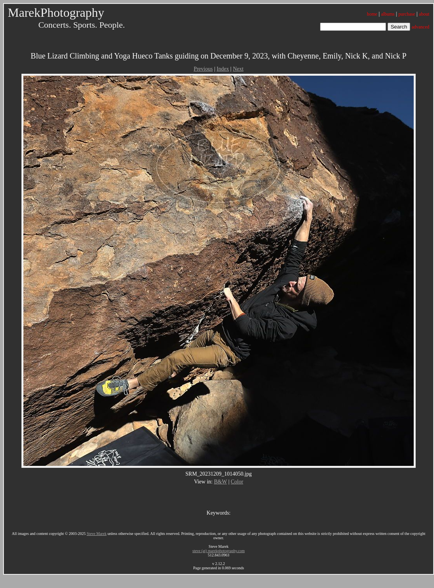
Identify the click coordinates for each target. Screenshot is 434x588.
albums (388, 14)
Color (237, 482)
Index (223, 69)
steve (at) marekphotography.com (218, 551)
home (372, 14)
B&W (220, 482)
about (424, 14)
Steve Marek (97, 533)
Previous (203, 69)
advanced (420, 27)
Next (238, 69)
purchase (406, 14)
